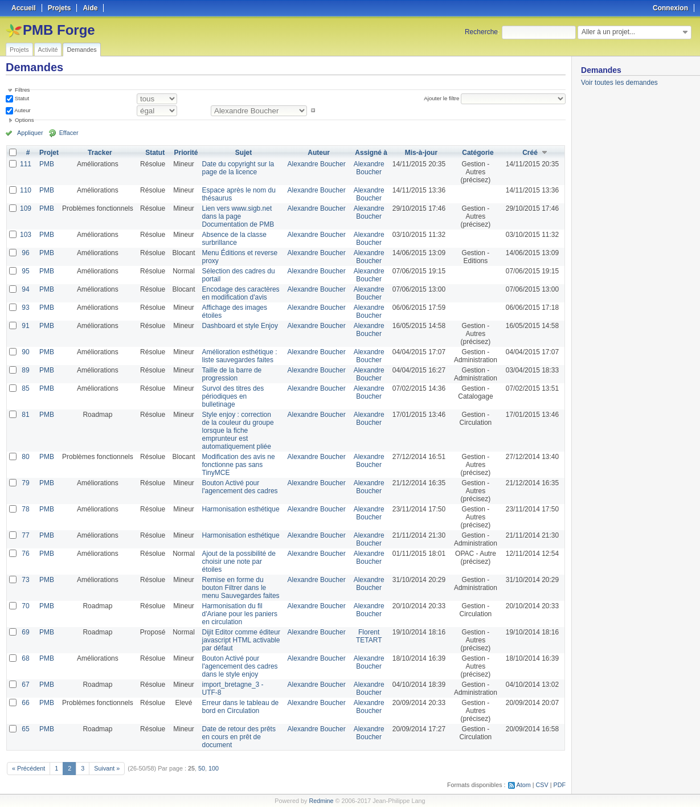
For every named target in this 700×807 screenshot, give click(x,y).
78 (25, 509)
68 (25, 658)
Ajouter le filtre (441, 98)
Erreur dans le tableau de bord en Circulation (240, 707)
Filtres (22, 90)
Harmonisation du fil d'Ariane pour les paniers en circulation (239, 614)
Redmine (321, 800)
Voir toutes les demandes (619, 83)
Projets (19, 49)
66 (25, 703)
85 (25, 388)
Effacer (69, 132)
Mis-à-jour (421, 153)
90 (25, 352)
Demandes (81, 49)
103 (25, 235)
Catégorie (477, 153)
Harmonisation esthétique (241, 509)
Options (24, 120)
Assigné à (371, 153)
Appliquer (30, 132)
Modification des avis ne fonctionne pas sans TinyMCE (238, 465)
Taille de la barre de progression (232, 374)
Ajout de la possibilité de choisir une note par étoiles (239, 561)
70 (25, 606)
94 (25, 289)
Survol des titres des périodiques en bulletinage (233, 396)
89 (25, 370)
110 (25, 190)
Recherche (481, 32)
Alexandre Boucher (317, 164)
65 (25, 729)
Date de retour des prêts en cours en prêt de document (239, 737)
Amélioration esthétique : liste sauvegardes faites (239, 356)
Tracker (100, 153)
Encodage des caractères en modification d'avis (241, 293)
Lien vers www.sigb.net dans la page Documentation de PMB (238, 216)
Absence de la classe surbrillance (234, 239)
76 (25, 554)
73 (25, 580)
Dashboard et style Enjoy (240, 326)
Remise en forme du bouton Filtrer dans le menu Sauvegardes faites (241, 588)
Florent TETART (369, 636)
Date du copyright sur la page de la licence (238, 168)
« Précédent (28, 768)
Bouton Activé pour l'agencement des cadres (240, 487)
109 (25, 208)
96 (25, 253)
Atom (524, 784)
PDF (560, 784)
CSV (542, 784)
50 (201, 768)
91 (25, 326)
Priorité (186, 153)
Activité (48, 49)
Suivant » (107, 768)
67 (25, 685)
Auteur (22, 110)
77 (25, 535)
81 (25, 415)
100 (213, 768)
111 (25, 164)
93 (25, 308)
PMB (46, 164)
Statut (21, 98)
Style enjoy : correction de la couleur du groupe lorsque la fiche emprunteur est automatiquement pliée (238, 430)
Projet (49, 153)
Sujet (243, 153)
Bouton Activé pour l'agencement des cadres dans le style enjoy (240, 666)
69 (25, 632)
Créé (530, 153)
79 (25, 483)
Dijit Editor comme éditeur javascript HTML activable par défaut (241, 640)
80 (25, 457)
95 (25, 271)
